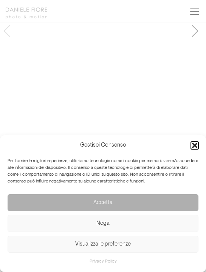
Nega (103, 223)
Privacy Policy (103, 261)
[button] (194, 145)
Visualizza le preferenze (103, 244)
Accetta (103, 203)
